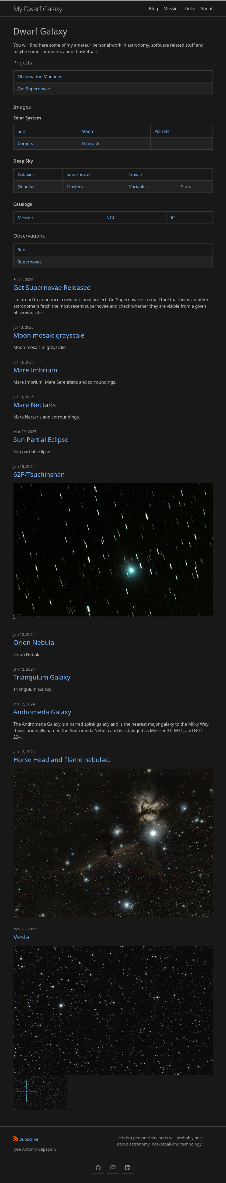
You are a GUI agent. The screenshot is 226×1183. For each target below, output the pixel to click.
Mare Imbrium (35, 369)
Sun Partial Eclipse (41, 439)
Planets (162, 131)
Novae (135, 174)
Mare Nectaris (34, 404)
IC (173, 218)
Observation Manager (40, 77)
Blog (153, 9)
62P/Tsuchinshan (39, 474)
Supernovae (79, 174)
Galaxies (26, 174)
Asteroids (90, 143)
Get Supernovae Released (52, 287)
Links (190, 9)
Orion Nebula (33, 642)
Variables (138, 187)
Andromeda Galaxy (42, 711)
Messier (171, 9)
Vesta (21, 936)
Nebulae (26, 187)
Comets (25, 143)
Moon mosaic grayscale (49, 335)
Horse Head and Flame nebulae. (61, 759)
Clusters (75, 187)
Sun (22, 131)
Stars (186, 187)
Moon (87, 131)
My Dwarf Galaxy (37, 8)
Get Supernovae (34, 89)
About (206, 9)
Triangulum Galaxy (41, 677)
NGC (111, 218)
